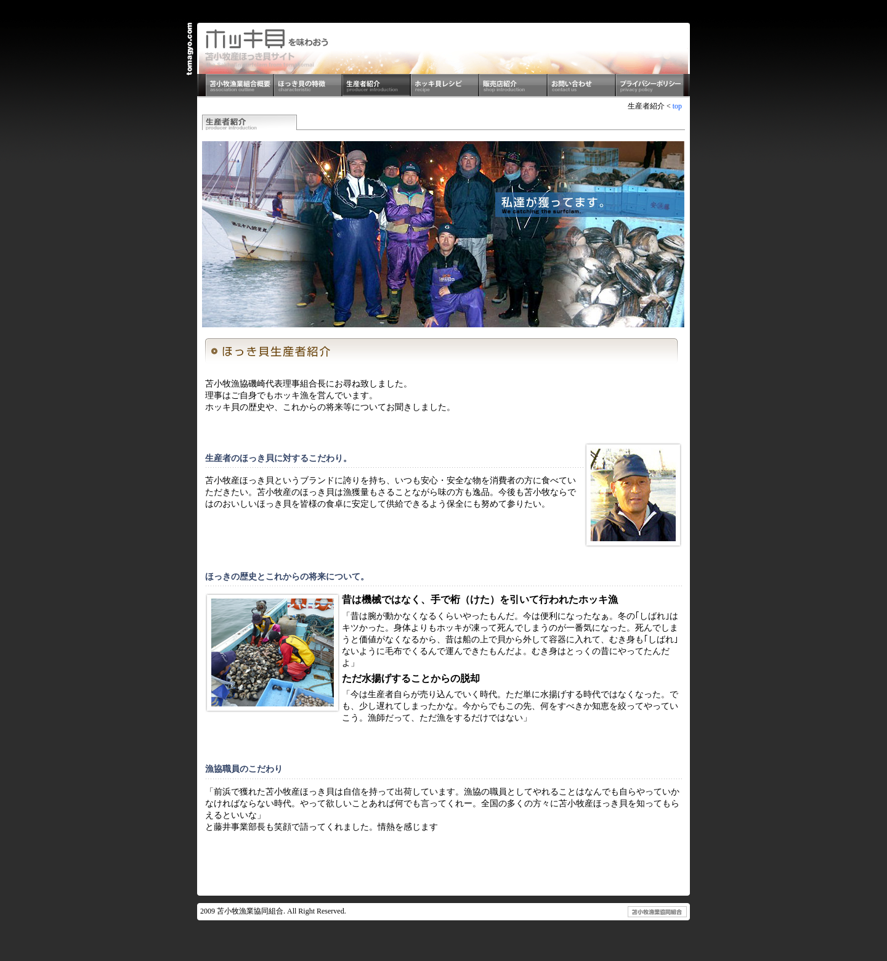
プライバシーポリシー (650, 86)
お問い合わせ (582, 86)
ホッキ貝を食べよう (267, 48)
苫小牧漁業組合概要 (240, 86)
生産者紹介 (376, 86)
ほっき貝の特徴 (308, 86)
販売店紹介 (513, 86)
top (677, 106)
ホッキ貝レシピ (445, 86)
